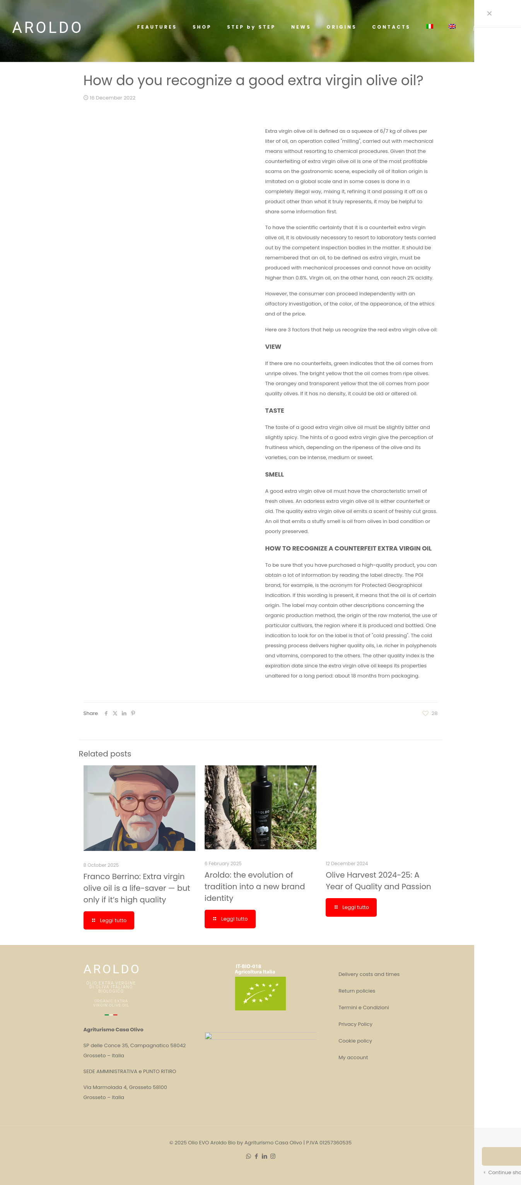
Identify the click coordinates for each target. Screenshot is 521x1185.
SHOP (499, 27)
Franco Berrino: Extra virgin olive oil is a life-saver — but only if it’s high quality (231, 1069)
